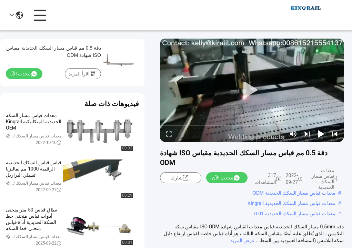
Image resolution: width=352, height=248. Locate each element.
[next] (307, 133)
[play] (252, 90)
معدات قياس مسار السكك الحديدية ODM (293, 193)
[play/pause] (321, 133)
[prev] (335, 133)
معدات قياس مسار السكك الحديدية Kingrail (291, 203)
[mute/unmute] (293, 133)
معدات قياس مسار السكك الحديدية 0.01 (295, 213)
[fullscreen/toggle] (169, 133)
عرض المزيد (242, 240)
